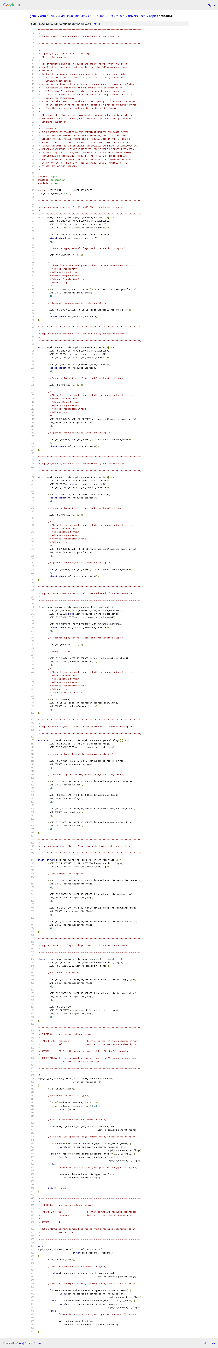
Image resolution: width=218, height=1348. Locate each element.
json (212, 1342)
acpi (143, 16)
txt (204, 1342)
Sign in (211, 5)
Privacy (28, 1343)
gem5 (33, 16)
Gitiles (19, 1343)
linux (52, 16)
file (96, 23)
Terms (37, 1343)
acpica (153, 16)
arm (43, 16)
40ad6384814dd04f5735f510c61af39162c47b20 (90, 16)
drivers (133, 16)
